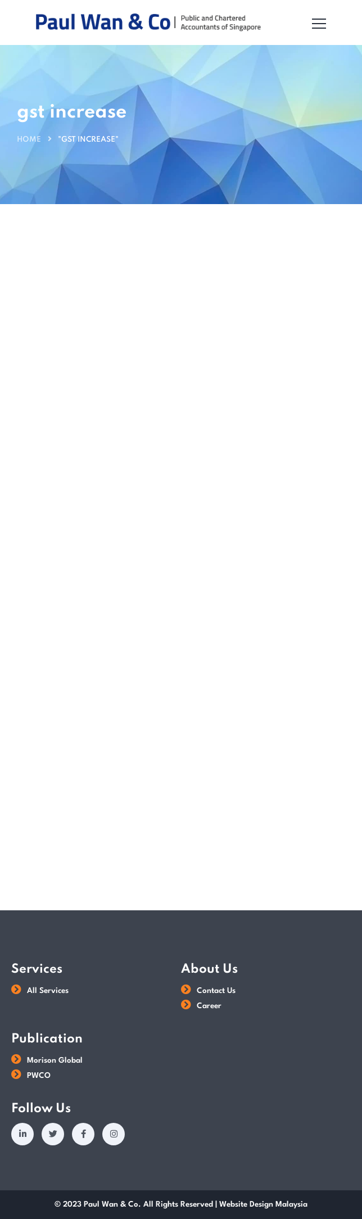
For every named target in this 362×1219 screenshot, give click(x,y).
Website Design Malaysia (263, 1204)
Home (29, 139)
